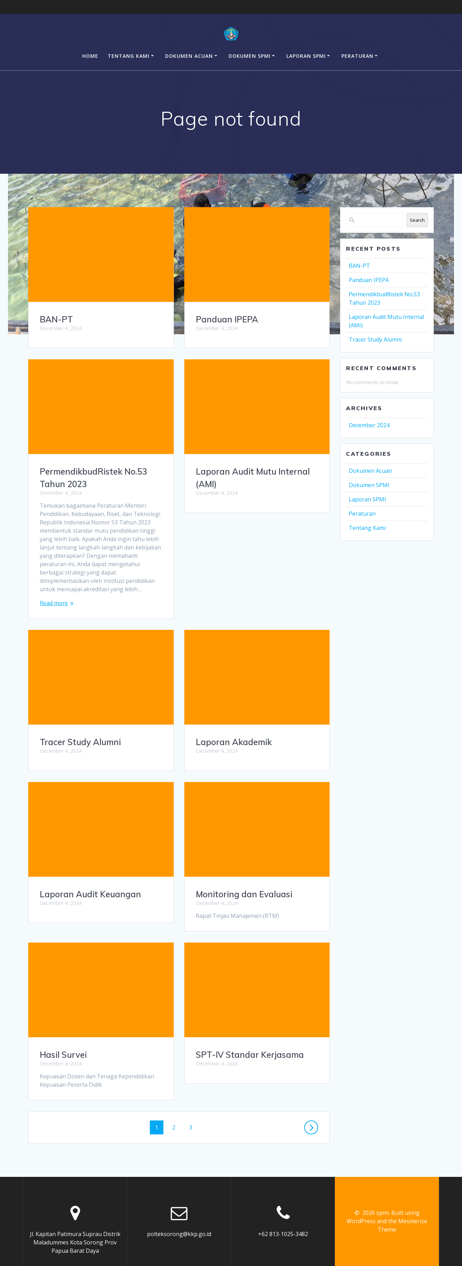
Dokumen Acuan (189, 56)
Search (417, 220)
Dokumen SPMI (250, 56)
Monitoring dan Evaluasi (88, 894)
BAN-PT (56, 319)
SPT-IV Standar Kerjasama (94, 1054)
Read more (54, 603)
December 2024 (369, 425)
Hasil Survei (219, 940)
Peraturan (357, 56)
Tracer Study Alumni (236, 636)
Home (90, 56)
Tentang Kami (128, 56)
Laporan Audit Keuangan (246, 788)
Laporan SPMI (306, 56)
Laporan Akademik (78, 742)
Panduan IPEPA (227, 319)
